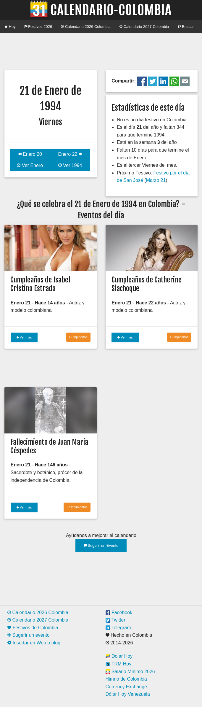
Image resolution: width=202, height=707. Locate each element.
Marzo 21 (156, 180)
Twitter (115, 619)
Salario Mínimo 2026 (130, 671)
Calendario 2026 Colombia (86, 26)
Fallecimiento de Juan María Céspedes (49, 446)
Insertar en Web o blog (33, 642)
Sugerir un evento (28, 635)
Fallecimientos (77, 507)
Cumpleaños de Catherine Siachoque (146, 284)
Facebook (119, 612)
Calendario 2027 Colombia (144, 26)
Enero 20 (30, 154)
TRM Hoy (119, 663)
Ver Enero (30, 165)
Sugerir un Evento (101, 545)
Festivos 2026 (38, 26)
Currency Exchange (126, 686)
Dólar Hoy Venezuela (128, 694)
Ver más (24, 337)
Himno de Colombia (126, 678)
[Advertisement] (101, 51)
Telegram (118, 627)
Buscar (186, 26)
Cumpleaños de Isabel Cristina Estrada (40, 284)
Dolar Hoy (119, 656)
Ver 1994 (70, 165)
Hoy (10, 26)
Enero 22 (70, 154)
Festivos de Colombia (32, 627)
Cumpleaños (78, 337)
